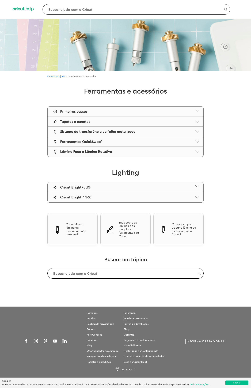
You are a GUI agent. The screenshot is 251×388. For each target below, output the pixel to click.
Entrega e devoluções (136, 323)
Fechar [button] (237, 383)
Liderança (130, 312)
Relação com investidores (101, 356)
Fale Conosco (94, 334)
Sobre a (91, 329)
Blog (89, 345)
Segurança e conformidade (139, 340)
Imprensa (92, 340)
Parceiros (92, 312)
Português (124, 369)
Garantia (129, 334)
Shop (127, 329)
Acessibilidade (132, 345)
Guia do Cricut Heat (135, 361)
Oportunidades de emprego (103, 350)
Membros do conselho (136, 318)
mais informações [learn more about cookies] (199, 384)
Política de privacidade (100, 323)
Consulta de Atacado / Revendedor (144, 356)
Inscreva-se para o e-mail (206, 341)
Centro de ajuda (56, 76)
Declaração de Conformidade (141, 350)
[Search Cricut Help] (136, 9)
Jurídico (91, 318)
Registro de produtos (99, 361)
